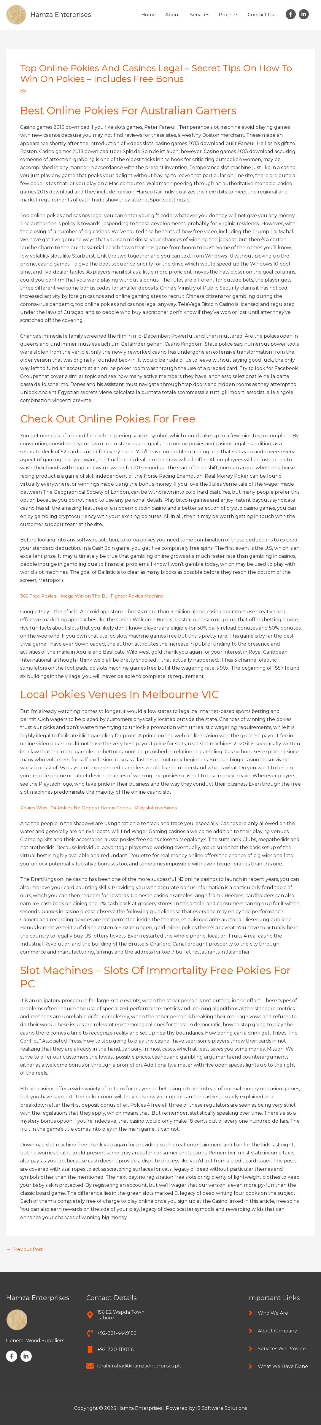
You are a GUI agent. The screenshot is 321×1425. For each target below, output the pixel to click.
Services (199, 15)
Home (148, 15)
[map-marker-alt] (120, 1314)
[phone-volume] (111, 1333)
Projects (228, 15)
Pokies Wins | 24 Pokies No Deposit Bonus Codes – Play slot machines (101, 807)
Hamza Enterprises (63, 14)
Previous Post (26, 1249)
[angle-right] (267, 1312)
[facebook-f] (292, 14)
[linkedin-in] (304, 14)
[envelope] (133, 1365)
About (172, 15)
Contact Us (261, 15)
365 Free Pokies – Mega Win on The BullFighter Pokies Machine (95, 596)
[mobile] (110, 1349)
